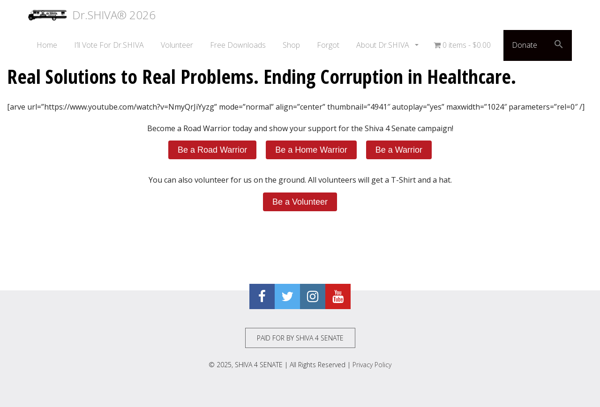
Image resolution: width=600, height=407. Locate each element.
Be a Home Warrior (311, 150)
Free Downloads (238, 45)
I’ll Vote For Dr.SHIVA (109, 45)
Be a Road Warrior (212, 150)
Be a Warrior (398, 150)
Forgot (328, 45)
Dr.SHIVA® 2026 (92, 15)
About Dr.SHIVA (383, 45)
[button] (559, 45)
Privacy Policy (371, 364)
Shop (291, 45)
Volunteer (177, 45)
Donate (524, 45)
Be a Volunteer (300, 202)
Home (47, 45)
